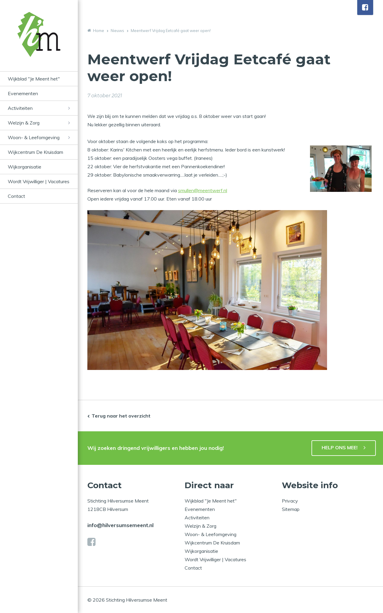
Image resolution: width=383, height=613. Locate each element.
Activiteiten (20, 108)
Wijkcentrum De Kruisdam (35, 152)
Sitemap (291, 509)
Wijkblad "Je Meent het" (34, 79)
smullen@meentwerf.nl (202, 190)
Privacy (290, 501)
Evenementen (23, 93)
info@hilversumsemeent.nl (120, 525)
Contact (16, 196)
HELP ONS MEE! (340, 447)
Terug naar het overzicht (121, 416)
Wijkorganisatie (24, 167)
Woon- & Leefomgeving (34, 137)
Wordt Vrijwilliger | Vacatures (38, 181)
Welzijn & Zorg (23, 123)
